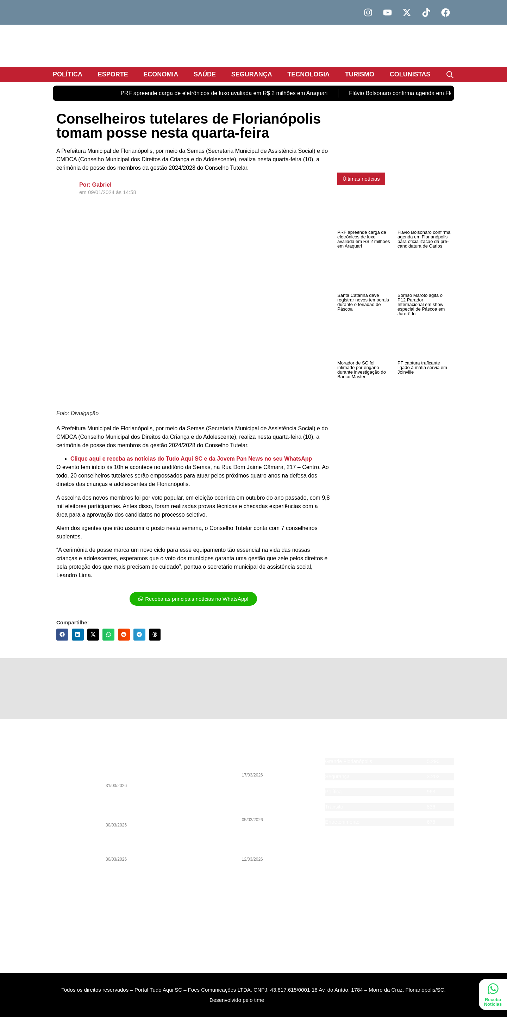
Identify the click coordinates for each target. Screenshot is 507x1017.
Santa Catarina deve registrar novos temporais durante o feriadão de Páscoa (363, 302)
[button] (62, 635)
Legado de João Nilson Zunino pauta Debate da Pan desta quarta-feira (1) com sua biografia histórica (141, 768)
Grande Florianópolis (348, 761)
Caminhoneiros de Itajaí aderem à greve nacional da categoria (279, 763)
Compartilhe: (72, 622)
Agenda (334, 829)
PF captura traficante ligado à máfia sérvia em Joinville (422, 367)
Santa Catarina (342, 769)
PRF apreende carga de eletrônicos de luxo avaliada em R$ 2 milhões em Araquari (223, 93)
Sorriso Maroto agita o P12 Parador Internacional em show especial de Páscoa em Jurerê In (421, 304)
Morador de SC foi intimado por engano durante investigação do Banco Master (361, 370)
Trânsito (334, 807)
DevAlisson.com (283, 1010)
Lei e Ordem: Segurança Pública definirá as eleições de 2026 (141, 845)
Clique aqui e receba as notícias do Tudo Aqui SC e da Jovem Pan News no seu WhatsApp (191, 459)
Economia (160, 74)
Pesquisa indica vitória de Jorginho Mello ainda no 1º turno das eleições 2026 (280, 805)
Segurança (251, 74)
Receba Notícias (493, 1002)
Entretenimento (342, 822)
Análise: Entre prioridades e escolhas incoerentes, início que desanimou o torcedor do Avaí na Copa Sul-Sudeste (143, 807)
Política (67, 74)
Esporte (113, 74)
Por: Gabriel (95, 185)
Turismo (359, 74)
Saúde (205, 74)
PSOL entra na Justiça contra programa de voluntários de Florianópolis (276, 845)
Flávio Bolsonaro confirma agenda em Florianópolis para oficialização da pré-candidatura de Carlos (424, 239)
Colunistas (410, 74)
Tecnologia (308, 74)
